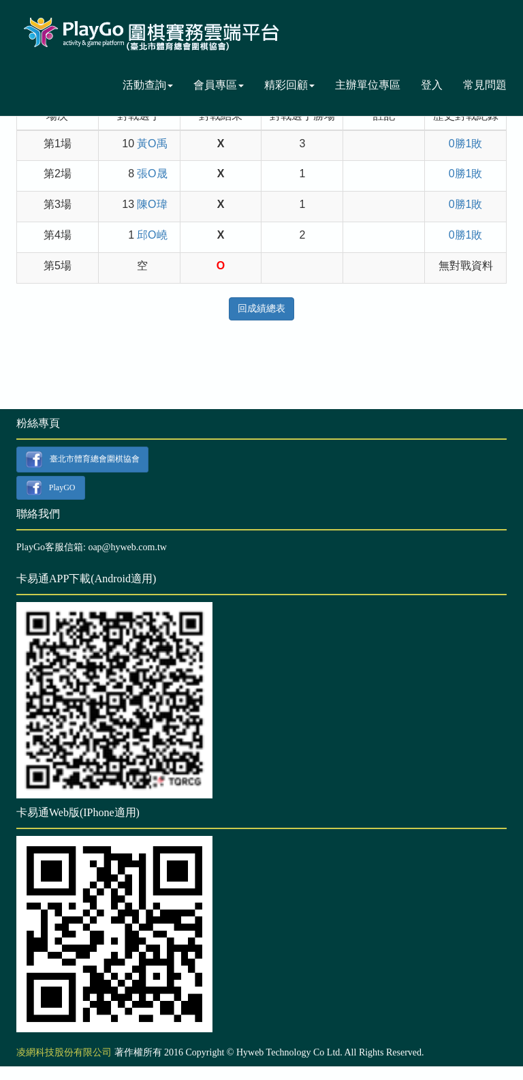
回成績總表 (261, 308)
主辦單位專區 (367, 85)
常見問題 (485, 85)
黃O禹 (152, 143)
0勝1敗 (466, 143)
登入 (432, 85)
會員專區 (218, 85)
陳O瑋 (152, 204)
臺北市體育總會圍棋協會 (82, 459)
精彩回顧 (289, 85)
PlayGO (50, 488)
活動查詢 (148, 85)
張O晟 (152, 173)
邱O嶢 (152, 235)
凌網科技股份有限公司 (64, 1052)
